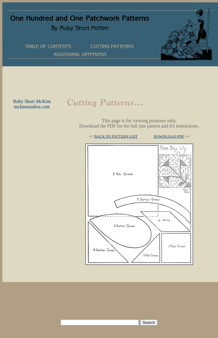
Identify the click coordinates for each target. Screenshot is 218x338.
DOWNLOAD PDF (168, 136)
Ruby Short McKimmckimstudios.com (32, 104)
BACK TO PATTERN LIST (115, 136)
